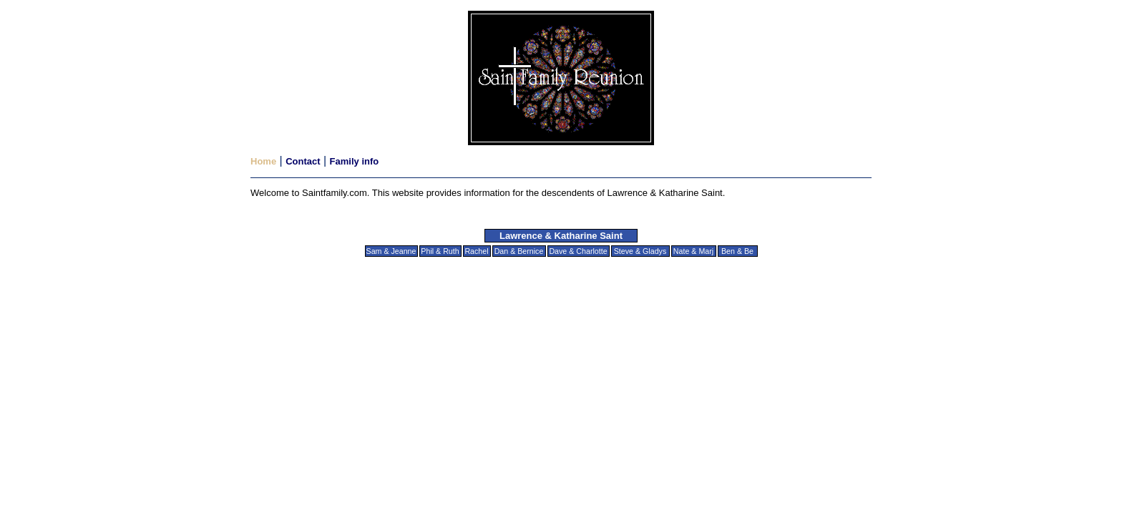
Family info (354, 161)
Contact (303, 161)
